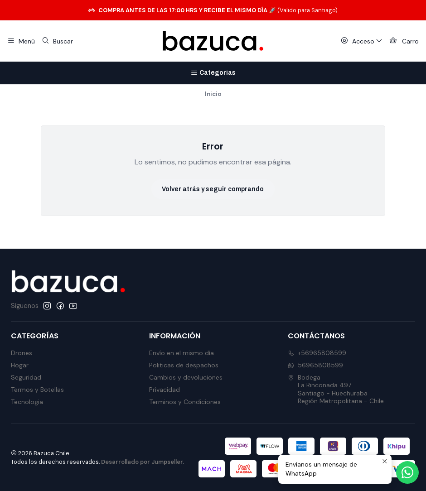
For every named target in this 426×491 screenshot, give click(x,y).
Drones (21, 353)
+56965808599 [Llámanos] (317, 353)
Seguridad (26, 377)
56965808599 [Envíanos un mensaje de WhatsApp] (315, 365)
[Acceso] (362, 41)
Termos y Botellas (37, 389)
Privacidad (164, 389)
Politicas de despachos (183, 365)
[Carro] (404, 41)
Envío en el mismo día (181, 353)
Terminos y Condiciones (185, 402)
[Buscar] (56, 41)
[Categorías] (213, 73)
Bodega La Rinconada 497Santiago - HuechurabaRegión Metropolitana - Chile (336, 389)
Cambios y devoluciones (186, 377)
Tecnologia (27, 402)
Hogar (20, 365)
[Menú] (21, 41)
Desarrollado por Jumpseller (142, 462)
